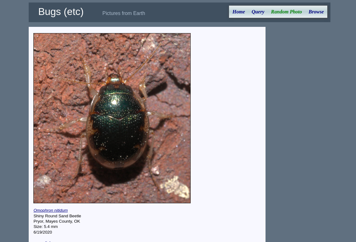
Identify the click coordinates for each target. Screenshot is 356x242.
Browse (316, 11)
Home (238, 11)
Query (257, 11)
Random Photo (286, 11)
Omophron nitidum (50, 210)
